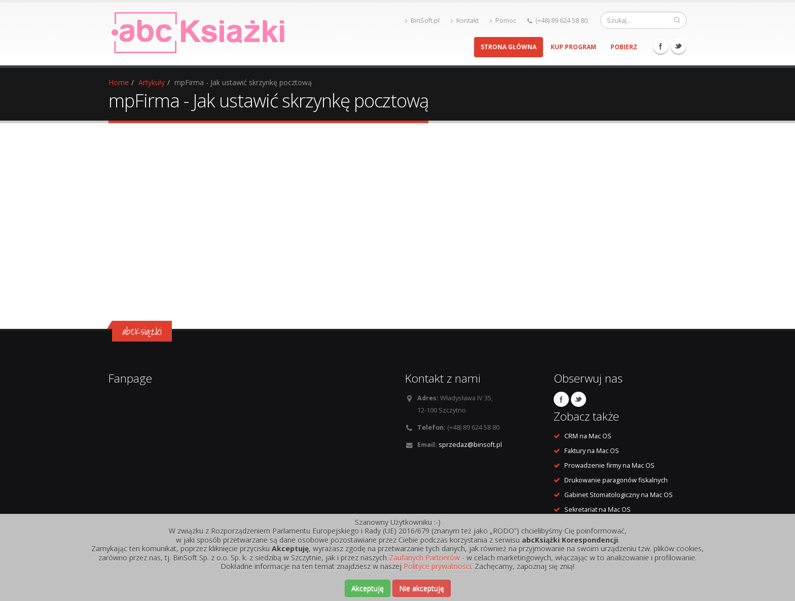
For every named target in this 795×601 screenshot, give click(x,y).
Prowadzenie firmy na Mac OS (609, 465)
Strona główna (508, 47)
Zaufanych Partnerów (424, 557)
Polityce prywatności (437, 566)
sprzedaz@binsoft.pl (470, 444)
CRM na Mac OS (587, 436)
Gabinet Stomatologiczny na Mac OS (618, 495)
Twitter (678, 46)
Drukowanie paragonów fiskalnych (616, 480)
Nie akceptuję (421, 588)
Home (119, 82)
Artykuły (151, 82)
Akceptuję (367, 588)
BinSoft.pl (422, 20)
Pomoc (503, 20)
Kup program (573, 47)
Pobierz (623, 47)
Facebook (660, 46)
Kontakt (465, 20)
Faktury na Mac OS (591, 450)
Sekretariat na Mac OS (597, 509)
